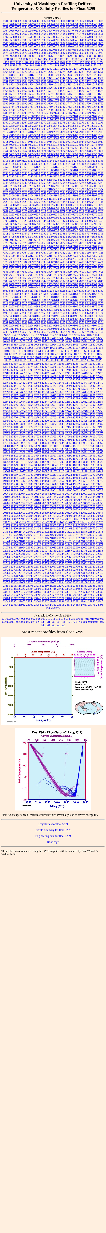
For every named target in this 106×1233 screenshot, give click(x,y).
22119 (37, 550)
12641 (99, 398)
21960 (84, 544)
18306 (53, 449)
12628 (99, 395)
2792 (56, 128)
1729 (56, 103)
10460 (6, 341)
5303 (81, 185)
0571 (94, 36)
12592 (99, 388)
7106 (88, 246)
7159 (5, 252)
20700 (37, 515)
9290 (37, 325)
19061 (76, 468)
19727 (14, 487)
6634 (43, 230)
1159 (25, 65)
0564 (50, 36)
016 (77, 618)
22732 (29, 569)
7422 (88, 262)
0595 (56, 40)
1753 (5, 106)
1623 (12, 97)
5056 (62, 147)
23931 (76, 601)
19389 (91, 477)
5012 (11, 141)
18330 (91, 449)
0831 (75, 46)
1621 (101, 94)
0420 (94, 30)
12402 (84, 369)
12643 (14, 401)
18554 (45, 455)
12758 (45, 414)
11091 (91, 354)
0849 (37, 49)
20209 (53, 499)
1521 (18, 87)
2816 (31, 132)
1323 (69, 74)
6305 (81, 217)
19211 (53, 474)
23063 (14, 582)
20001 (76, 490)
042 (102, 621)
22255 (91, 553)
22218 (37, 553)
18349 (6, 452)
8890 (37, 319)
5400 (12, 198)
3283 (94, 135)
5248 (31, 182)
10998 (53, 347)
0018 (100, 21)
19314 (14, 477)
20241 (84, 499)
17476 (6, 436)
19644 (68, 484)
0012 (69, 21)
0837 (12, 49)
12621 (45, 395)
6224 (18, 214)
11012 (91, 347)
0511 (31, 36)
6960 (81, 239)
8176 (31, 296)
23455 (91, 588)
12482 (22, 385)
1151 (75, 62)
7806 (69, 281)
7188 (101, 252)
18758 (14, 461)
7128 (11, 249)
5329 (31, 192)
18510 (29, 455)
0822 (31, 46)
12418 (83, 373)
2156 (31, 116)
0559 (43, 36)
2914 (5, 135)
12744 (60, 411)
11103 (75, 357)
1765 (81, 106)
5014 (24, 141)
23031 (60, 579)
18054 (76, 442)
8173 (12, 296)
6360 (43, 224)
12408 (14, 373)
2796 (75, 128)
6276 (75, 214)
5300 (62, 185)
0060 (62, 27)
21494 (22, 531)
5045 (101, 144)
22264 (6, 557)
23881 (60, 601)
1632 (50, 97)
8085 (101, 287)
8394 (69, 309)
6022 (12, 208)
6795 (12, 236)
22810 (60, 572)
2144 (56, 113)
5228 (5, 179)
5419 (100, 198)
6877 (43, 236)
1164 (56, 65)
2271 (50, 122)
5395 (81, 195)
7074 (69, 243)
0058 (50, 27)
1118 (62, 59)
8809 (18, 319)
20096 (91, 493)
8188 (81, 296)
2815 (24, 132)
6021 (5, 208)
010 (48, 618)
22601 (84, 563)
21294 (37, 525)
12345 (97, 360)
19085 (29, 471)
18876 (60, 465)
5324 (100, 189)
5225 (88, 176)
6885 (81, 236)
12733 (14, 411)
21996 (37, 547)
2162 (62, 116)
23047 (76, 579)
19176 (22, 474)
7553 (12, 268)
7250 (94, 255)
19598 (14, 484)
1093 (19, 59)
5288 (37, 185)
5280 (94, 182)
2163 (69, 116)
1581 (12, 94)
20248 (99, 499)
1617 (81, 94)
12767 (60, 414)
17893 (68, 439)
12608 (45, 392)
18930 (91, 465)
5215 (31, 176)
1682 (69, 100)
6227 (37, 214)
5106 (50, 157)
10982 (37, 344)
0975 (12, 55)
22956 (84, 576)
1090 (101, 55)
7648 (18, 277)
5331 (43, 192)
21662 (14, 534)
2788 (31, 128)
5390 (62, 195)
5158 (12, 166)
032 (53, 621)
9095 (37, 322)
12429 (45, 376)
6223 (12, 214)
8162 (62, 293)
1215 (87, 68)
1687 (101, 100)
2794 (62, 128)
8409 (5, 312)
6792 (94, 233)
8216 (31, 303)
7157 (94, 249)
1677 (43, 100)
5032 (31, 144)
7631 (88, 274)
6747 (24, 233)
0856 (75, 49)
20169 (22, 499)
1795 (31, 113)
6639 (69, 230)
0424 (18, 33)
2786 (18, 128)
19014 (29, 468)
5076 (75, 151)
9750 (100, 331)
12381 (76, 366)
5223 (75, 176)
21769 (91, 534)
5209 (94, 173)
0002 (12, 21)
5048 (18, 147)
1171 (99, 65)
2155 (24, 116)
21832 (76, 538)
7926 (43, 284)
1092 (13, 59)
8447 (37, 312)
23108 (84, 582)
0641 (81, 40)
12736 (29, 411)
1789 (5, 113)
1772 (18, 109)
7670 (81, 277)
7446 (18, 265)
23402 (37, 588)
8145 (24, 293)
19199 (45, 474)
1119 (68, 59)
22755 (84, 569)
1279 (69, 71)
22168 (76, 550)
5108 (63, 157)
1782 (62, 109)
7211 (24, 255)
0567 (69, 36)
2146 (69, 113)
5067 (24, 151)
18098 (37, 446)
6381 (69, 224)
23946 (6, 604)
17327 (68, 430)
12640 (91, 398)
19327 (29, 477)
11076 (30, 354)
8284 (37, 306)
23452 (84, 588)
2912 (94, 132)
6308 (101, 217)
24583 (76, 604)
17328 (76, 430)
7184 (75, 252)
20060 (53, 493)
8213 (12, 303)
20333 (68, 503)
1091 (6, 59)
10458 (99, 338)
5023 (75, 141)
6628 (5, 230)
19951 (22, 490)
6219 (94, 211)
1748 (75, 103)
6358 (31, 224)
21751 (76, 534)
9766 (77, 335)
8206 (69, 300)
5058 (75, 147)
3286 (12, 138)
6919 (43, 239)
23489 (37, 591)
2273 (62, 122)
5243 (101, 179)
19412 (22, 480)
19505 (68, 480)
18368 (22, 452)
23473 (6, 591)
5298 (50, 185)
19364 (76, 477)
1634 (62, 97)
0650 (31, 43)
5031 (24, 144)
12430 (53, 376)
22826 (68, 572)
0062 (75, 27)
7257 (24, 258)
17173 (84, 427)
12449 (22, 379)
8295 (43, 306)
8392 (56, 309)
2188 (101, 119)
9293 (50, 325)
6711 (5, 233)
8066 (69, 287)
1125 (6, 62)
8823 (31, 319)
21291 (29, 525)
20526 (84, 506)
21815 (45, 538)
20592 (99, 509)
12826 (91, 420)
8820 (24, 319)
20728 (60, 515)
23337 (84, 585)
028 (33, 621)
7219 (62, 255)
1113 (31, 59)
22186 (99, 550)
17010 (14, 427)
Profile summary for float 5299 (53, 829)
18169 (83, 446)
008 (38, 618)
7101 (75, 246)
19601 (22, 484)
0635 (69, 40)
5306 (101, 185)
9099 (50, 322)
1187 (18, 68)
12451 (37, 379)
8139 (100, 290)
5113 (88, 157)
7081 (101, 243)
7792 (62, 281)
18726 (84, 458)
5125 (56, 160)
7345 (75, 258)
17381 (14, 433)
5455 (37, 205)
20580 (84, 509)
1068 (31, 55)
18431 (84, 452)
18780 (45, 461)
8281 (31, 306)
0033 (69, 24)
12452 (45, 379)
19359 (68, 477)
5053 (50, 147)
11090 (83, 354)
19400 (99, 477)
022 (4, 621)
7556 (18, 268)
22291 (45, 557)
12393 (37, 369)
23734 (29, 598)
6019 (94, 205)
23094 (60, 582)
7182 (62, 252)
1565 (12, 90)
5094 (88, 154)
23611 (84, 595)
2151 (101, 113)
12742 (53, 411)
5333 (56, 192)
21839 (99, 538)
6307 (94, 217)
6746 (18, 233)
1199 (43, 68)
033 (58, 621)
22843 (91, 572)
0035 (81, 24)
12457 (84, 379)
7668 (75, 277)
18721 (76, 458)
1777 (31, 109)
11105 (91, 357)
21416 (22, 528)
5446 (88, 201)
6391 (88, 224)
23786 (76, 598)
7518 (56, 265)
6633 (37, 230)
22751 (68, 569)
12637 (68, 398)
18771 (37, 461)
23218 (37, 585)
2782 (94, 125)
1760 (50, 106)
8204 (56, 300)
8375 (94, 306)
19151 (6, 474)
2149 (88, 113)
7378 (5, 262)
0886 (56, 52)
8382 (18, 309)
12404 (91, 369)
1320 (50, 74)
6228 (43, 214)
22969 (99, 576)
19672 (76, 484)
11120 (67, 360)
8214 (18, 303)
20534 (14, 509)
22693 (60, 566)
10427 (90, 335)
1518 (100, 84)
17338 (84, 430)
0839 (18, 49)
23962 (22, 604)
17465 (84, 433)
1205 (81, 68)
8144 (18, 293)
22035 (53, 547)
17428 (53, 433)
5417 (88, 198)
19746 (29, 487)
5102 (25, 157)
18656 (29, 458)
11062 (83, 350)
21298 (45, 525)
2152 (5, 116)
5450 (12, 205)
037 (78, 621)
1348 (88, 78)
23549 (6, 595)
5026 (94, 141)
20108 (6, 496)
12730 (6, 411)
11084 (53, 354)
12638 (76, 398)
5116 (5, 160)
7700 (31, 281)
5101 (18, 157)
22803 (45, 572)
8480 (12, 316)
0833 (88, 46)
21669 (29, 534)
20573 (68, 509)
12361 (29, 363)
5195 (37, 173)
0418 (81, 30)
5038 (69, 144)
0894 (88, 52)
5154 (88, 163)
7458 (24, 265)
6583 (101, 227)
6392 (94, 224)
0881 (43, 52)
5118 (11, 160)
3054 (37, 135)
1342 (56, 78)
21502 (45, 531)
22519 (6, 563)
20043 (14, 493)
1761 (56, 106)
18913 (76, 465)
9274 (18, 325)
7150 (50, 249)
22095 (22, 550)
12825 (84, 420)
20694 (29, 515)
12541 (6, 388)
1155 (99, 62)
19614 (37, 484)
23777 (60, 598)
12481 (14, 385)
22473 (37, 560)
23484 (29, 591)
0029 (43, 24)
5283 (12, 185)
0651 (37, 43)
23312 (68, 585)
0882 (50, 52)
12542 (14, 388)
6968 (101, 239)
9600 (50, 328)
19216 (60, 474)
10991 (6, 347)
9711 (69, 331)
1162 (43, 65)
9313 (24, 328)
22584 (76, 563)
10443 (60, 338)
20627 (68, 512)
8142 (5, 293)
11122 (75, 360)
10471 (45, 341)
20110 (22, 496)
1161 (37, 65)
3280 (75, 135)
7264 (62, 258)
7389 (31, 262)
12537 (91, 385)
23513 (68, 591)
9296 (62, 325)
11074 (22, 354)
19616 (45, 484)
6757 (88, 233)
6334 (43, 220)
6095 (81, 208)
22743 (53, 569)
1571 (50, 90)
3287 (18, 138)
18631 (6, 458)
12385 (6, 369)
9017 (88, 319)
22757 (91, 569)
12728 (91, 407)
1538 (88, 87)
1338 (31, 78)
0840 (24, 49)
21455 (60, 528)
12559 (76, 388)
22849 (99, 572)
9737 (81, 331)
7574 (81, 268)
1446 (56, 81)
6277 (81, 214)
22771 (14, 572)
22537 (22, 563)
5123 (43, 160)
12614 (91, 392)
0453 (31, 33)
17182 (91, 427)
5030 (18, 144)
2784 (5, 128)
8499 (75, 316)
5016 (37, 141)
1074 (37, 55)
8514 (100, 316)
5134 (5, 163)
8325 (56, 306)
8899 (62, 319)
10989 (91, 344)
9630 (62, 328)
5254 (62, 182)
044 (48, 625)
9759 (39, 335)
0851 (43, 49)
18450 (91, 452)
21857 (29, 541)
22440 (14, 560)
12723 (60, 407)
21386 (6, 528)
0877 (24, 52)
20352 (91, 503)
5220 (56, 176)
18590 (68, 455)
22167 (68, 550)
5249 (37, 182)
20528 (99, 506)
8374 (88, 306)
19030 (53, 468)
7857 (18, 284)
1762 (62, 106)
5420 (5, 201)
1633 (56, 97)
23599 (60, 595)
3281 (81, 135)
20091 (84, 493)
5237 (62, 179)
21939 (60, 544)
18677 (45, 458)
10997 (45, 347)
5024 (81, 141)
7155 (81, 249)
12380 (68, 366)
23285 (53, 585)
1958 (37, 113)
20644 (99, 512)
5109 (69, 157)
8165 (81, 293)
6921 (56, 239)
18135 (68, 446)
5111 (75, 157)
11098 (38, 357)
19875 (91, 487)
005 (23, 618)
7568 (62, 268)
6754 (69, 233)
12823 (68, 420)
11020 (30, 350)
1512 (62, 84)
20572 (60, 509)
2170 (12, 119)
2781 (88, 125)
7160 (12, 252)
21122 (45, 522)
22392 (84, 557)
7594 (37, 271)
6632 (31, 230)
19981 (53, 490)
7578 (94, 268)
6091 (56, 208)
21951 (76, 544)
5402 (24, 198)
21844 (6, 541)
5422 (18, 201)
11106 (98, 357)
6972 (12, 243)
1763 (69, 106)
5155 (94, 163)
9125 (62, 322)
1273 (31, 71)
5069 (37, 151)
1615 (69, 94)
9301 (75, 325)
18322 (84, 449)
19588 (6, 484)
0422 (5, 33)
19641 (60, 484)
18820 (84, 461)
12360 (22, 363)
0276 (37, 30)
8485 (37, 316)
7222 (81, 255)
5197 (50, 173)
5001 (43, 138)
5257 (75, 182)
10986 (68, 344)
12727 (83, 407)
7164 (24, 252)
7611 (31, 274)
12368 (84, 363)
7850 (12, 284)
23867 (45, 601)
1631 (43, 97)
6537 (88, 227)
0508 (12, 36)
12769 (76, 414)
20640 (91, 512)
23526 (84, 591)
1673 (24, 100)
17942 (99, 439)
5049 (24, 147)
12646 (37, 401)
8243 (75, 303)
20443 (37, 506)
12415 (60, 373)
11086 (68, 354)
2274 (69, 122)
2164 (75, 116)
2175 (43, 119)
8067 (75, 287)
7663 (56, 277)
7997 (81, 284)
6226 (31, 214)
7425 (94, 262)
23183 (14, 585)
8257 (12, 306)
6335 (50, 220)
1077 (56, 55)
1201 (56, 68)
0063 (81, 27)
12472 (53, 382)
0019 (5, 24)
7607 (12, 274)
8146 (31, 293)
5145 (75, 163)
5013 (18, 141)
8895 (43, 319)
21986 (29, 547)
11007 (76, 347)
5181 (56, 170)
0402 (43, 30)
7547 (88, 265)
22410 (99, 557)
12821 (53, 420)
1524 (37, 87)
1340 (43, 78)
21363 (83, 525)
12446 (99, 376)
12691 (53, 404)
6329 (37, 220)
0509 (18, 36)
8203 (50, 300)
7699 (24, 281)
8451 (50, 312)
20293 (45, 503)
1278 (62, 71)
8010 (5, 287)
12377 (45, 366)
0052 (12, 27)
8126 (62, 290)
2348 (69, 125)
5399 (5, 198)
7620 (75, 274)
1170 (93, 65)
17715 (22, 439)
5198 (56, 173)
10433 (6, 338)
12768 (68, 414)
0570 (88, 36)
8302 (50, 306)
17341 (91, 430)
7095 (62, 246)
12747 (76, 411)
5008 (88, 138)
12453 (53, 379)
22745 (60, 569)
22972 (14, 579)
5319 (69, 189)
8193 (101, 296)
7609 (18, 274)
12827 (99, 420)
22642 (14, 566)
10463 (22, 341)
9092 (24, 322)
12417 (76, 373)
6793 (100, 233)
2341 (24, 125)
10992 (14, 347)
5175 (18, 170)
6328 (31, 220)
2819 (50, 132)
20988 (84, 518)
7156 (88, 249)
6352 (94, 220)
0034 (75, 24)
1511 (56, 84)
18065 (91, 442)
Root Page (53, 841)
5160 (24, 166)
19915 (14, 490)
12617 (14, 395)
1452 (88, 81)
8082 (94, 287)
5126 (62, 160)
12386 (14, 369)
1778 (37, 109)
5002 (50, 138)
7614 (50, 274)
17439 (76, 433)
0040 (94, 24)
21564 (91, 531)
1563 (101, 87)
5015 (31, 141)
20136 (68, 496)
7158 (100, 249)
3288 (24, 138)
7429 (5, 265)
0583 (12, 40)
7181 (56, 252)
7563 (43, 268)
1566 (18, 90)
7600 (75, 271)
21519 (53, 531)
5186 (81, 170)
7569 (69, 268)
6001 (43, 205)
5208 (88, 173)
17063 (22, 427)
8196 (12, 300)
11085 (60, 354)
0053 (18, 27)
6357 (24, 224)
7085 (24, 246)
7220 (69, 255)
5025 (88, 141)
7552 (5, 268)
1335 (12, 78)
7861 (24, 284)
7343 (69, 258)
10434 (14, 338)
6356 (18, 224)
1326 (81, 74)
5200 (69, 173)
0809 (12, 46)
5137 (24, 163)
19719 (6, 487)
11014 (99, 347)
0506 (101, 33)
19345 (45, 477)
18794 (53, 461)
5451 (18, 205)
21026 (6, 522)
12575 (91, 388)
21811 (37, 538)
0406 (62, 30)
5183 (69, 170)
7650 (24, 277)
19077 (22, 471)
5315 (43, 189)
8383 (24, 309)
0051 (5, 27)
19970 (37, 490)
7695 (12, 281)
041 (97, 621)
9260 (94, 322)
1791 (18, 113)
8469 (81, 312)
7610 (24, 274)
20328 (53, 503)
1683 (75, 100)
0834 (94, 46)
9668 (62, 331)
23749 (45, 598)
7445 (12, 265)
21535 (76, 531)
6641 (81, 230)
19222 (68, 474)
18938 (99, 465)
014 (68, 618)
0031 (56, 24)
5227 (100, 176)
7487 (37, 265)
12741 (45, 411)
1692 (24, 103)
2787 (24, 128)
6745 (11, 233)
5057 (69, 147)
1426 (50, 81)
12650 (68, 401)
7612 (37, 274)
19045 (60, 468)
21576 (99, 531)
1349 (94, 78)
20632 (84, 512)
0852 (50, 49)
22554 (37, 563)
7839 (94, 281)
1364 (24, 81)
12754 (22, 414)
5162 (37, 166)
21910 (37, 544)
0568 (75, 36)
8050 (43, 287)
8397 (81, 309)
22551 (29, 563)
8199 (31, 300)
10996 (37, 347)
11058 (75, 350)
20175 (29, 499)
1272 (24, 71)
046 (58, 625)
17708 (14, 439)
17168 (76, 427)
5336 (69, 192)
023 (9, 621)
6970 (5, 243)
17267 (29, 430)
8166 (88, 293)
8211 (100, 300)
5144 (69, 163)
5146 (81, 163)
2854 (75, 132)
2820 (56, 132)
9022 (101, 319)
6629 (12, 230)
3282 (88, 135)
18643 (14, 458)
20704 (45, 515)
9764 (64, 335)
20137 (76, 496)
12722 (52, 407)
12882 (53, 423)
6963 (88, 239)
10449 (76, 338)
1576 (81, 90)
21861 (37, 541)
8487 (50, 316)
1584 (31, 94)
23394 (29, 588)
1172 (5, 68)
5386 (43, 195)
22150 (52, 550)
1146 (43, 62)
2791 (50, 128)
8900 (69, 319)
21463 (68, 528)
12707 (91, 404)
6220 (100, 211)
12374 (29, 366)
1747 (69, 103)
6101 (12, 211)
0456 (50, 33)
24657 (84, 604)
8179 (43, 296)
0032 (62, 24)
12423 (14, 376)
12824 (76, 420)
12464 (29, 382)
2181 (75, 119)
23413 (45, 588)
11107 (8, 360)
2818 (43, 132)
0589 (24, 40)
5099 (5, 157)
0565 (56, 36)
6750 (43, 233)
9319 (43, 328)
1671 (12, 100)
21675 (45, 534)
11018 (14, 350)
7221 (75, 255)
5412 (56, 198)
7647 (12, 277)
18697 (60, 458)
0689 (62, 43)
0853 (56, 49)
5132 (94, 160)
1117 (56, 59)
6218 (87, 211)
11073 (14, 354)
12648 (53, 401)
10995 (30, 347)
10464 (29, 341)
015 (73, 618)
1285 (94, 71)
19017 (37, 468)
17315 (60, 430)
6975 (18, 243)
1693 (31, 103)
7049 (31, 243)
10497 (99, 341)
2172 (24, 119)
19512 (76, 480)
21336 (68, 525)
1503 (24, 84)
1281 (81, 71)
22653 (22, 566)
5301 (69, 185)
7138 (18, 249)
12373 (22, 366)
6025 (31, 208)
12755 (29, 414)
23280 (45, 585)
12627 (91, 395)
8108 (24, 290)
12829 (14, 423)
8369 (75, 306)
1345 (69, 78)
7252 (5, 258)
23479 (14, 591)
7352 (88, 258)
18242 (14, 449)
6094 (75, 208)
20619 (45, 512)
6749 (37, 233)
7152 (62, 249)
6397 (18, 227)
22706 (76, 566)
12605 (22, 392)
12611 (68, 392)
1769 (5, 109)
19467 (60, 480)
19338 (37, 477)
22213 (29, 553)
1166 (68, 65)
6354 (5, 224)
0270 (31, 30)
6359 (37, 224)
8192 (94, 296)
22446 (22, 560)
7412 (75, 262)
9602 (56, 328)
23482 (22, 591)
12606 (29, 392)
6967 (94, 239)
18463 (6, 455)
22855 (6, 576)
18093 (22, 446)
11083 (45, 354)
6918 (37, 239)
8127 (69, 290)
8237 (69, 303)
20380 (29, 506)
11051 (37, 350)
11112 (37, 360)
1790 (12, 113)
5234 (43, 179)
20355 (99, 503)
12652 (84, 401)
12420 (99, 373)
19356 (60, 477)
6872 (24, 236)
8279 (24, 306)
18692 (53, 458)
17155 (68, 427)
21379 (99, 525)
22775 (22, 572)
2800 (101, 128)
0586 (18, 40)
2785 (12, 128)
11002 (60, 347)
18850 (22, 465)
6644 (101, 230)
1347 (81, 78)
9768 (83, 335)
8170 (101, 293)
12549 (37, 388)
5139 (37, 163)
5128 (75, 160)
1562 (94, 87)
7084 (18, 246)
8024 (18, 287)
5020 (62, 141)
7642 (5, 277)
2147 (75, 113)
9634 (81, 328)
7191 (18, 255)
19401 (6, 480)
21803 (14, 538)
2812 (5, 132)
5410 (43, 198)
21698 (60, 534)
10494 (84, 341)
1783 (69, 109)
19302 (6, 477)
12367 (76, 363)
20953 (53, 518)
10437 (37, 338)
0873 (101, 49)
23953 (14, 604)
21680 (53, 534)
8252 (94, 303)
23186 (22, 585)
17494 (14, 436)
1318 (43, 74)
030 (43, 621)
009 (43, 618)
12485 (45, 385)
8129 (75, 290)
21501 (37, 531)
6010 (69, 205)
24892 (49, 607)
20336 (76, 503)
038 (83, 621)
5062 (94, 147)
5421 (12, 201)
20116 (29, 496)
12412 (45, 373)
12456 (76, 379)
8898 (56, 319)
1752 (101, 103)
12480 (6, 385)
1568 (31, 90)
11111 (30, 360)
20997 (99, 518)
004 (18, 618)
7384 (24, 262)
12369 (91, 363)
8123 (50, 290)
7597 (56, 271)
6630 (18, 230)
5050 (31, 147)
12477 (84, 382)
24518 (60, 604)
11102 (68, 357)
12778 (22, 417)
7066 (50, 243)
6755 (75, 233)
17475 (99, 433)
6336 (56, 220)
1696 (50, 103)
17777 (45, 439)
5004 (62, 138)
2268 (31, 122)
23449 (76, 588)
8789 (5, 319)
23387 (22, 588)
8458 (56, 312)
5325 (5, 192)
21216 (83, 522)
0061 (69, 27)
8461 (62, 312)
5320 (75, 189)
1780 (50, 109)
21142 (60, 522)
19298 (99, 474)
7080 (94, 243)
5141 (50, 163)
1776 (24, 109)
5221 (62, 176)
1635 (69, 97)
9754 (13, 335)
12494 (68, 385)
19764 (45, 487)
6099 (5, 211)
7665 (62, 277)
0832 (81, 46)
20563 (53, 509)
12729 (99, 407)
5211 (5, 176)
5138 (31, 163)
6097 (94, 208)
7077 (75, 243)
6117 (43, 211)
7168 (50, 252)
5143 (62, 163)
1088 (88, 55)
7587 (18, 271)
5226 (94, 176)
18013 (29, 442)
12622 (53, 395)
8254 (5, 306)
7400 (50, 262)
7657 (37, 277)
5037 (62, 144)
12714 (29, 407)
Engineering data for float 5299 (53, 835)
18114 (60, 446)
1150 (68, 62)
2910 (81, 132)
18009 (22, 442)
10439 (45, 338)
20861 (99, 515)
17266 (22, 430)
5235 (50, 179)
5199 (62, 173)
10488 (68, 341)
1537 (81, 87)
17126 (45, 427)
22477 (53, 560)
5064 (5, 151)
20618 (37, 512)
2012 (43, 113)
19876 (99, 487)
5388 (50, 195)
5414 (69, 198)
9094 (31, 322)
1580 (5, 94)
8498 (69, 316)
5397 (94, 195)
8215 (24, 303)
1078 (62, 55)
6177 (68, 211)
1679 (56, 100)
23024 (53, 579)
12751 (6, 414)
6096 (88, 208)
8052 (50, 287)
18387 (53, 452)
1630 (37, 97)
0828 (56, 46)
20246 (91, 499)
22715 (84, 566)
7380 (12, 262)
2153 (12, 116)
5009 (94, 138)
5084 (24, 154)
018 (87, 618)
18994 (14, 468)
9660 (43, 331)
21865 (45, 541)
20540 (22, 509)
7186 (88, 252)
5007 (81, 138)
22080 (99, 547)
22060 (76, 547)
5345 (81, 192)
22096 (29, 550)
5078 (88, 151)
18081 (6, 446)
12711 (14, 407)
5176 (24, 170)
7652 (31, 277)
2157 (37, 116)
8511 (94, 316)
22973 (22, 579)
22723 (99, 566)
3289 (31, 138)
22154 (60, 550)
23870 (53, 601)
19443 (45, 480)
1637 (75, 97)
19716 (99, 484)
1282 (88, 71)
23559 (22, 595)
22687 (53, 566)
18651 (22, 458)
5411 (50, 198)
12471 (45, 382)
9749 (94, 331)
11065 (98, 350)
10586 (22, 344)
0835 (101, 46)
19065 (91, 468)
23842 (6, 601)
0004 (24, 21)
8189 (88, 296)
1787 (94, 109)
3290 (37, 138)
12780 (37, 417)
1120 (74, 59)
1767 (94, 106)
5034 (43, 144)
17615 (91, 436)
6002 (50, 205)
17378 (6, 433)
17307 (45, 430)
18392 (60, 452)
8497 (62, 316)
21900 (14, 544)
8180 (50, 296)
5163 (43, 166)
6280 (101, 214)
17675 (6, 439)
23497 (53, 591)
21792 (6, 538)
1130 (37, 62)
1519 (5, 87)
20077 (68, 493)
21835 (83, 538)
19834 (60, 487)
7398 (43, 262)
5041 (88, 144)
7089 (43, 246)
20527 (91, 506)
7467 (31, 265)
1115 (44, 59)
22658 (29, 566)
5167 (69, 166)
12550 (45, 388)
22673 (37, 566)
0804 (94, 43)
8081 (88, 287)
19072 (14, 471)
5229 (12, 179)
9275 (24, 325)
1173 (12, 68)
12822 (60, 420)
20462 (45, 506)
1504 (31, 84)
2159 (50, 116)
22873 (22, 576)
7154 (75, 249)
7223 (88, 255)
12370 (99, 363)
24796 (99, 604)
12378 (53, 366)
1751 (94, 103)
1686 (94, 100)
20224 (68, 499)
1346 (75, 78)
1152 (81, 62)
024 (13, 621)
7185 (81, 252)
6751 (50, 233)
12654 (99, 401)
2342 (31, 125)
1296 (101, 71)
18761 (22, 461)
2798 (88, 128)
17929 (91, 439)
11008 (84, 347)
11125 (82, 360)
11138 (90, 360)
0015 (88, 21)
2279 (101, 122)
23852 (22, 601)
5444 (75, 201)
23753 (53, 598)
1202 (62, 68)
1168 (81, 65)
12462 (22, 382)
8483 (31, 316)
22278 (29, 557)
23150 (6, 585)
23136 (99, 582)
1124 (99, 59)
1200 (49, 68)
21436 (45, 528)
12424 (22, 376)
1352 (12, 81)
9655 (24, 331)
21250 (91, 522)
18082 (14, 446)
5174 (12, 170)
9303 (88, 325)
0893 (81, 52)
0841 (31, 49)
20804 (68, 515)
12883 (60, 423)
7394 (37, 262)
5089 (56, 154)
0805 (101, 43)
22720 (91, 566)
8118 (37, 290)
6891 (5, 239)
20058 (45, 493)
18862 (45, 465)
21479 (91, 528)
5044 (94, 144)
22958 (91, 576)
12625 (76, 395)
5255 (69, 182)
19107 (53, 471)
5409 (37, 198)
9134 (69, 322)
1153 (87, 62)
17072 (29, 427)
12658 (29, 404)
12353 (6, 363)
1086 (75, 55)
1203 (68, 68)
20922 (29, 518)
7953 (50, 284)
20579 (76, 509)
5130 (81, 160)
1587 (50, 94)
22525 (14, 563)
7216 (56, 255)
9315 (31, 328)
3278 (62, 135)
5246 (18, 182)
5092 (75, 154)
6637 (56, 230)
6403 (37, 227)
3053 (31, 135)
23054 (99, 579)
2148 (81, 113)
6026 (37, 208)
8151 (43, 293)
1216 (94, 68)
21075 (22, 522)
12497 (84, 385)
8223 (50, 303)
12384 (99, 366)
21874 (60, 541)
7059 (43, 243)
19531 (84, 480)
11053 (45, 350)
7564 (50, 268)
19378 (84, 477)
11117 (52, 360)
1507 (37, 84)
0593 (43, 40)
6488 (75, 227)
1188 (24, 68)
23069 (22, 582)
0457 (56, 33)
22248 (84, 553)
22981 (29, 579)
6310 (12, 220)
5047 (12, 147)
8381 (12, 309)
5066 (18, 151)
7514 (50, 265)
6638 (62, 230)
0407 (69, 30)
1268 (5, 71)
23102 (76, 582)
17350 (99, 430)
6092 (62, 208)
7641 (100, 274)
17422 (45, 433)
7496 (43, 265)
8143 (12, 293)
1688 (5, 103)
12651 (76, 401)
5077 (81, 151)
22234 (60, 553)
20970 (68, 518)
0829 (62, 46)
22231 (53, 553)
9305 (101, 325)
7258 (31, 258)
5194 (31, 173)
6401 (31, 227)
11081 (37, 354)
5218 (50, 176)
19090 (37, 471)
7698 (18, 281)
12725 (76, 407)
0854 (62, 49)
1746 (62, 103)
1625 (24, 97)
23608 (68, 595)
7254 (18, 258)
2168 (101, 116)
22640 (6, 566)
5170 (88, 166)
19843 (68, 487)
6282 (12, 217)
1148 (56, 62)
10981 (29, 344)
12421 (6, 376)
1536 (75, 87)
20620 (53, 512)
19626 (53, 484)
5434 (62, 201)
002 (9, 618)
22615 (91, 563)
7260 (37, 258)
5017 (43, 141)
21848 (22, 541)
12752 (14, 414)
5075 (69, 151)
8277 (18, 306)
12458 (91, 379)
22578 (68, 563)
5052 (43, 147)
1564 (5, 90)
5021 (69, 141)
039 (88, 621)
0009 (50, 21)
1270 (12, 71)
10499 (6, 344)
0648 (18, 43)
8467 (75, 312)
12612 (76, 392)
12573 (84, 388)
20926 (37, 518)
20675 (22, 515)
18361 (14, 452)
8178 (37, 296)
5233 (37, 179)
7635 (94, 274)
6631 (24, 230)
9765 (71, 335)
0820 (18, 46)
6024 (24, 208)
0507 (5, 36)
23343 (91, 585)
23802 (84, 598)
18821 (91, 461)
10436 (29, 338)
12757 (37, 414)
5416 (81, 198)
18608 (91, 455)
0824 (43, 46)
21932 (53, 544)
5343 (75, 192)
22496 (76, 560)
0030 (50, 24)
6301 (56, 217)
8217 (37, 303)
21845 (14, 541)
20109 (14, 496)
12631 (22, 398)
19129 (83, 471)
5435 (69, 201)
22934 (60, 576)
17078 (37, 427)
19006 (22, 468)
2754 (81, 125)
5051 (37, 147)
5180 (50, 170)
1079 (69, 55)
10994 (22, 347)
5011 (5, 141)
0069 (18, 30)
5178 (37, 170)
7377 (101, 258)
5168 (75, 166)
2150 (94, 113)
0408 (75, 30)
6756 (81, 233)
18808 (68, 461)
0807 (5, 46)
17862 (60, 439)
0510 (24, 36)
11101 (60, 357)
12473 (60, 382)
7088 (37, 246)
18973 (6, 468)
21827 (68, 538)
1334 (5, 78)
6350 (88, 220)
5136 (18, 163)
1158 (18, 65)
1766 (88, 106)
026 (23, 621)
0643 (94, 40)
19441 (37, 480)
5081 (5, 154)
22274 (22, 557)
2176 (50, 119)
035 (68, 621)
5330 (37, 192)
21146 (68, 522)
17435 (68, 433)
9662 (50, 331)
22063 (84, 547)
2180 (69, 119)
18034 (60, 442)
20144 (91, 496)
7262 (50, 258)
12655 (6, 404)
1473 (5, 84)
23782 (68, 598)
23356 (99, 585)
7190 (12, 255)
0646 (12, 43)
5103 (31, 157)
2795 (69, 128)
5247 (24, 182)
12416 (68, 373)
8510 (88, 316)
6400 (24, 227)
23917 (68, 601)
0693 (88, 43)
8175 (24, 296)
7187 (94, 252)
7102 (81, 246)
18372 (29, 452)
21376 (91, 525)
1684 (81, 100)
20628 (76, 512)
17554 (60, 436)
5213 (18, 176)
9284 (31, 325)
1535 (69, 87)
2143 (50, 113)
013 (63, 618)
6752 (56, 233)
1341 (50, 78)
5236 (56, 179)
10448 (68, 338)
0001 (5, 21)
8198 (24, 300)
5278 (81, 182)
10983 (45, 344)
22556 (53, 563)
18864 (53, 465)
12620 (37, 395)
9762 (51, 335)
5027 (100, 141)
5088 (50, 154)
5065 (12, 151)
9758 (32, 335)
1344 (62, 78)
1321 (56, 74)
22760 (99, 569)
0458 (62, 33)
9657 (31, 331)
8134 (88, 290)
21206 (75, 522)
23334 (76, 585)
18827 (6, 465)
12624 (68, 395)
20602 (14, 512)
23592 (37, 595)
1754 (12, 106)
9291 (43, 325)
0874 (5, 52)
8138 (94, 290)
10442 (53, 338)
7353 (94, 258)
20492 (60, 506)
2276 (81, 122)
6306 (88, 217)
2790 (43, 128)
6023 (18, 208)
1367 (43, 81)
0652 (43, 43)
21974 (6, 547)
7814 (75, 281)
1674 (31, 100)
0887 (62, 52)
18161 (76, 446)
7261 (43, 258)
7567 (56, 268)
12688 (45, 404)
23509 (60, 591)
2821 (62, 132)
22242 (68, 553)
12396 (53, 369)
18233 (6, 449)
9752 (7, 335)
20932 (45, 518)
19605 (29, 484)
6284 (24, 217)
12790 (6, 420)
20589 (91, 509)
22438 (6, 560)
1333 (101, 74)
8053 (56, 287)
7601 (81, 271)
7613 (43, 274)
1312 (5, 74)
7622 (81, 274)
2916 (18, 135)
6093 (69, 208)
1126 (12, 62)
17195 (99, 427)
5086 (37, 154)
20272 (22, 503)
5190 (5, 173)
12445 (91, 376)
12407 (6, 373)
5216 (37, 176)
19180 (29, 474)
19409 (14, 480)
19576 (91, 480)
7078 (81, 243)
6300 (50, 217)
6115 (37, 211)
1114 (38, 59)
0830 (69, 46)
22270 (14, 557)
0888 (69, 52)
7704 (37, 281)
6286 (37, 217)
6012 (81, 205)
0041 (101, 24)
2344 (43, 125)
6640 (75, 230)
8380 (5, 309)
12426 (29, 376)
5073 (56, 151)
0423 (12, 33)
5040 (81, 144)
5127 (69, 160)
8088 (12, 290)
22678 (45, 566)
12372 (14, 366)
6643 (94, 230)
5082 (12, 154)
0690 (69, 43)
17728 (29, 439)
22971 (6, 579)
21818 (52, 538)
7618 (62, 274)
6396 (12, 227)
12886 (84, 423)
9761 (45, 335)
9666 (56, 331)
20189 (45, 499)
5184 (75, 170)
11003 (68, 347)
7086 (31, 246)
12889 (99, 423)
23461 (99, 588)
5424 (31, 201)
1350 (101, 78)
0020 (12, 24)
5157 (5, 166)
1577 (88, 90)
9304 (94, 325)
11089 (75, 354)
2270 (43, 122)
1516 (88, 84)
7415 (81, 262)
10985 (60, 344)
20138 (83, 496)
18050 (68, 442)
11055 (60, 350)
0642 (88, 40)
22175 (83, 550)
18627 (99, 455)
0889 (75, 52)
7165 (31, 252)
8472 (88, 312)
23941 (84, 601)
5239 (75, 179)
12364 (53, 363)
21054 (14, 522)
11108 (15, 360)
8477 (5, 316)
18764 (29, 461)
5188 (94, 170)
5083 (18, 154)
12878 (22, 423)
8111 (31, 290)
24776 (91, 604)
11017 (7, 350)
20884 (6, 518)
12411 (37, 373)
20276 (29, 503)
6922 (62, 239)
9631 (69, 328)
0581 (100, 36)
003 (13, 618)
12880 (37, 423)
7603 (88, 271)
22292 (53, 557)
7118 (5, 249)
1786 (88, 109)
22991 (45, 579)
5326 (12, 192)
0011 (62, 21)
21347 (76, 525)
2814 (18, 132)
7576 (88, 268)
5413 (62, 198)
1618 (88, 94)
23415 (53, 588)
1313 (12, 74)
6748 (31, 233)
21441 (53, 528)
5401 (18, 198)
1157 (12, 65)
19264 (76, 474)
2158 (43, 116)
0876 (18, 52)
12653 (91, 401)
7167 (43, 252)
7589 (24, 271)
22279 (37, 557)
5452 (24, 205)
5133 (100, 160)
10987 (76, 344)
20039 (99, 490)
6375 (62, 224)
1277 (56, 71)
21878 (68, 541)
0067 (5, 30)
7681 (101, 277)
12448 (14, 379)
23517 (76, 591)
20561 (45, 509)
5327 (18, 192)
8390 (43, 309)
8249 (88, 303)
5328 (24, 192)
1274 (37, 71)
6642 (88, 230)
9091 (18, 322)
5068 (31, 151)
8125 (56, 290)
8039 (31, 287)
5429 (50, 201)
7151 (56, 249)
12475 (68, 382)
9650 (12, 331)
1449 (69, 81)
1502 (18, 84)
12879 (29, 423)
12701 (76, 404)
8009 (101, 284)
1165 (62, 65)
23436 (68, 588)
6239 (56, 214)
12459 (99, 379)
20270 (14, 503)
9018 (94, 319)
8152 (50, 293)
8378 (101, 306)
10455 (84, 338)
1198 (37, 68)
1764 (75, 106)
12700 (68, 404)
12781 (45, 417)
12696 (60, 404)
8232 (62, 303)
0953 (101, 52)
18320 (68, 449)
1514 (75, 84)
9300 (69, 325)
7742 (43, 281)
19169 (14, 474)
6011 (75, 205)
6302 (62, 217)
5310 (24, 189)
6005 (56, 205)
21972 (99, 544)
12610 (60, 392)
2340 (18, 125)
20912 (14, 518)
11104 (83, 357)
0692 (81, 43)
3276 (50, 135)
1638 (81, 97)
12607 (37, 392)
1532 (56, 87)
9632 (75, 328)
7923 (37, 284)
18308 (60, 449)
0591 (31, 40)
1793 (24, 113)
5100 (12, 157)
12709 (6, 407)
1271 (18, 71)
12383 (91, 366)
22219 (45, 553)
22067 (91, 547)
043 (43, 625)
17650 (99, 436)
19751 (37, 487)
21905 (29, 544)
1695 (43, 103)
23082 (53, 582)
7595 (43, 271)
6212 (81, 211)
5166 (62, 166)
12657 (22, 404)
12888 (91, 423)
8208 (81, 300)
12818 (29, 420)
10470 (37, 341)
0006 (37, 21)
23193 (29, 585)
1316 (31, 74)
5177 (31, 170)
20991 (91, 518)
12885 (76, 423)
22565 (60, 563)
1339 (37, 78)
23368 (14, 588)
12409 (22, 373)
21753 (84, 534)
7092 (56, 246)
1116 (50, 59)
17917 (84, 439)
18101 (45, 446)
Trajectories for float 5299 (53, 823)
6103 (25, 211)
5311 (31, 189)
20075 (60, 493)
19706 (91, 484)
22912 (37, 576)
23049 (84, 579)
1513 (69, 84)
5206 (75, 173)
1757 (31, 106)
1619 (94, 94)
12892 (6, 427)
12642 (6, 401)
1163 (50, 65)
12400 (68, 369)
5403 (31, 198)
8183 (62, 296)
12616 (6, 395)
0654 (50, 43)
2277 (88, 122)
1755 (18, 106)
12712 (21, 407)
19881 (6, 490)
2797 (81, 128)
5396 (88, 195)
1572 (56, 90)
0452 (24, 33)
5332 (50, 192)
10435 (22, 338)
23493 (45, 591)
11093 (7, 357)
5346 (88, 192)
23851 (14, 601)
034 (63, 621)
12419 (91, 373)
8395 (75, 309)
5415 (75, 198)
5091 (69, 154)
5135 (12, 163)
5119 (18, 160)
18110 (53, 446)
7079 (88, 243)
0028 (37, 24)
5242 (94, 179)
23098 (68, 582)
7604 (94, 271)
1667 (88, 97)
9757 (26, 335)
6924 (75, 239)
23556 (14, 595)
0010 (56, 21)
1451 (81, 81)
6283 (18, 217)
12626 (84, 395)
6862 (18, 236)
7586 (12, 271)
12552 (60, 388)
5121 (31, 160)
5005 (69, 138)
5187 (88, 170)
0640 (75, 40)
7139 (24, 249)
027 (28, 621)
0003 (18, 21)
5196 (43, 173)
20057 (37, 493)
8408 (101, 309)
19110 (60, 471)
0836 (5, 49)
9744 (88, 331)
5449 (5, 205)
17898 (76, 439)
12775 (6, 417)
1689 (12, 103)
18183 (91, 446)
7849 (5, 284)
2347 (62, 125)
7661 (50, 277)
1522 (24, 87)
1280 (75, 71)
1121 (81, 59)
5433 (56, 201)
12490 (60, 385)
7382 (18, 262)
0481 (94, 33)
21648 (6, 534)
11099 (45, 357)
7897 (31, 284)
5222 (69, 176)
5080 (101, 151)
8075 (81, 287)
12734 (22, 411)
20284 (37, 503)
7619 (69, 274)
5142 (56, 163)
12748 (84, 411)
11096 (22, 357)
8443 (24, 312)
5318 (62, 189)
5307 (5, 189)
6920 (50, 239)
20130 (37, 496)
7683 (5, 281)
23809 (99, 598)
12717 (45, 407)
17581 (68, 436)
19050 (68, 468)
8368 (69, 306)
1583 (24, 94)
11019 (22, 350)
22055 (68, 547)
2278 (94, 122)
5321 (81, 189)
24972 (56, 607)
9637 (88, 328)
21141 (52, 522)
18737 (91, 458)
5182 (62, 170)
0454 (37, 33)
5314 (37, 189)
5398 (101, 195)
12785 (76, 417)
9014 (81, 319)
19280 (83, 474)
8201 (43, 300)
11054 (53, 350)
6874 (37, 236)
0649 (24, 43)
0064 (88, 27)
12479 (99, 382)
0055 (31, 27)
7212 (31, 255)
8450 (43, 312)
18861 (37, 465)
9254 (75, 322)
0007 (43, 21)
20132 (45, 496)
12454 (60, 379)
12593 (6, 392)
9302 (81, 325)
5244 (5, 182)
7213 (37, 255)
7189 (5, 255)
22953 (76, 576)
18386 (45, 452)
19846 (76, 487)
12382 (84, 366)
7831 (81, 281)
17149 (60, 427)
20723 (53, 515)
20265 (6, 503)
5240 (81, 179)
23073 (45, 582)
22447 (29, 560)
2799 (94, 128)
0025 (24, 24)
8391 (50, 309)
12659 (37, 404)
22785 (29, 572)
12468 (37, 382)
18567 (60, 455)
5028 (5, 144)
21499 (29, 531)
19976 (45, 490)
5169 (81, 166)
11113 (45, 360)
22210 (22, 553)
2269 (37, 122)
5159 (18, 166)
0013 (75, 21)
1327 (88, 74)
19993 (60, 490)
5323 (94, 189)
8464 (69, 312)
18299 (45, 449)
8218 (43, 303)
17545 (45, 436)
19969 (29, 490)
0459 (69, 33)
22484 (60, 560)
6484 (56, 227)
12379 (60, 366)
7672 (88, 277)
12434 (76, 376)
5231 (24, 179)
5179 (43, 170)
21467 (76, 528)
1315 (24, 74)
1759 (43, 106)
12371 (6, 366)
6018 (88, 205)
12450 (29, 379)
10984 (53, 344)
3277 (56, 135)
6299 (43, 217)
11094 (15, 357)
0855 (69, 49)
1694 (37, 103)
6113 (31, 211)
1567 (24, 90)
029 (38, 621)
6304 (75, 217)
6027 (43, 208)
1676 (37, 100)
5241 (88, 179)
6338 (69, 220)
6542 (94, 227)
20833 (84, 515)
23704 (6, 598)
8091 (18, 290)
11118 (60, 360)
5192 (18, 173)
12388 (22, 369)
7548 (94, 265)
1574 (69, 90)
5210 (101, 173)
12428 (37, 376)
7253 (12, 258)
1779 (43, 109)
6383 (81, 224)
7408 (69, 262)
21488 (6, 531)
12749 (91, 411)
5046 (5, 147)
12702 (84, 404)
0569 (81, 36)
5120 (24, 160)
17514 (22, 436)
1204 (75, 68)
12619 (29, 395)
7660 (43, 277)
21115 (37, 522)
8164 (75, 293)
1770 (12, 109)
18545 (37, 455)
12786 (84, 417)
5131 (88, 160)
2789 (37, 128)
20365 (14, 506)
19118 (68, 471)
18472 (14, 455)
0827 (50, 46)
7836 (88, 281)
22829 (76, 572)
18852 (29, 465)
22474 (45, 560)
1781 (56, 109)
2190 (12, 122)
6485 (62, 227)
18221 (99, 446)
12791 (14, 420)
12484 (37, 385)
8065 (62, 287)
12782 (53, 417)
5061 (88, 147)
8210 (94, 300)
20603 (22, 512)
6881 (56, 236)
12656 (14, 404)
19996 (68, 490)
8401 (88, 309)
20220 (60, 499)
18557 (53, 455)
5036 (56, 144)
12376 (37, 366)
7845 (101, 281)
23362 (6, 588)
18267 (22, 449)
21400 (14, 528)
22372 (76, 557)
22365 (68, 557)
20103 (99, 493)
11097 (30, 357)
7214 (43, 255)
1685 (88, 100)
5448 (101, 201)
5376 (94, 192)
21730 (68, 534)
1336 (18, 78)
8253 (101, 303)
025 (18, 621)
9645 (100, 328)
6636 (50, 230)
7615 (56, 274)
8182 (56, 296)
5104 (37, 157)
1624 (18, 97)
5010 (101, 138)
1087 (81, 55)
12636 (60, 398)
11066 (7, 354)
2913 (100, 132)
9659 (37, 331)
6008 (62, 205)
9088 (12, 322)
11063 (91, 350)
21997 (45, 547)
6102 (18, 211)
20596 (6, 512)
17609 (84, 436)
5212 (11, 176)
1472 (101, 81)
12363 (45, 363)
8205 (62, 300)
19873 (84, 487)
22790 (37, 572)
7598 (62, 271)
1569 (37, 90)
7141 (37, 249)
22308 (60, 557)
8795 (12, 319)
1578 (94, 90)
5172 (101, 166)
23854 (29, 601)
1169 (87, 65)
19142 (99, 471)
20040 (6, 493)
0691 (75, 43)
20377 (22, 506)
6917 (31, 239)
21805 (22, 538)
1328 (94, 74)
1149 (62, 62)
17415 (37, 433)
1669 (101, 97)
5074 (62, 151)
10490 (76, 341)
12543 (22, 388)
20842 (91, 515)
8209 (88, 300)
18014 (37, 442)
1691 (18, 103)
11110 (23, 360)
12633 (37, 398)
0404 (50, 30)
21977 (14, 547)
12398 (60, 369)
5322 (88, 189)
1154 (93, 62)
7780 (50, 281)
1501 (12, 84)
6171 (62, 211)
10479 (53, 341)
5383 (24, 195)
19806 (53, 487)
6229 (50, 214)
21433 (37, 528)
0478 (81, 33)
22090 (14, 550)
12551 (53, 388)
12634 (45, 398)
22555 (45, 563)
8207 (75, 300)
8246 (81, 303)
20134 (52, 496)
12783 (60, 417)
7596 (50, 271)
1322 (62, 74)
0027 (31, 24)
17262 (14, 430)
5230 (18, 179)
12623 (60, 395)
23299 (60, 585)
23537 (99, 591)
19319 (22, 477)
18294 (37, 449)
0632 (62, 40)
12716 (37, 407)
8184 (69, 296)
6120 (56, 211)
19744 (22, 487)
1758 (37, 106)
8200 (37, 300)
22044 (60, 547)
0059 (56, 27)
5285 (24, 185)
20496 (68, 506)
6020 (100, 205)
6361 (50, 224)
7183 (69, 252)
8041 (37, 287)
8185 (75, 296)
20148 (99, 496)
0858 (88, 49)
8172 (5, 296)
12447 (6, 379)
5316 (50, 189)
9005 (75, 319)
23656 (91, 595)
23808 (91, 598)
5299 (56, 185)
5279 (88, 182)
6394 (5, 227)
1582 (18, 94)
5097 (101, 154)
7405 (62, 262)
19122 (76, 471)
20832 (76, 515)
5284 (18, 185)
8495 (56, 316)
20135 (60, 496)
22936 (68, 576)
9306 (5, 328)
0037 (88, 24)
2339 (12, 125)
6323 (24, 220)
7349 (81, 258)
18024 (45, 442)
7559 (37, 268)
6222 (5, 214)
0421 (100, 30)
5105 (44, 157)
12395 (45, 369)
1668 (94, 97)
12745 (68, 411)
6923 (69, 239)
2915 (12, 135)
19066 (99, 468)
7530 (62, 265)
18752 (6, 461)
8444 (31, 312)
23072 (37, 582)
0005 (31, 21)
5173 (5, 170)
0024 (18, 24)
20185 (37, 499)
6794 (5, 236)
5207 (81, 173)
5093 (81, 154)
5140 (43, 163)
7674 (94, 277)
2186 (88, 119)
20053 (29, 493)
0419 (88, 30)
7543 (75, 265)
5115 (100, 157)
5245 (12, 182)
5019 (56, 141)
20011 (91, 490)
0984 (18, 55)
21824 (60, 538)
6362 (56, 224)
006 (28, 618)
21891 (6, 544)
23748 (37, 598)
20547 (29, 509)
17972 (14, 442)
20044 (22, 493)
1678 (50, 100)
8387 (37, 309)
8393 (62, 309)
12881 (45, 423)
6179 (75, 211)
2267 (24, 122)
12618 (22, 395)
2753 (75, 125)
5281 (101, 182)
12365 (60, 363)
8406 (94, 309)
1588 (56, 94)
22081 (6, 550)
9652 (18, 331)
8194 (5, 300)
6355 (12, 224)
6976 (24, 243)
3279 (69, 135)
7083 (12, 246)
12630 (14, 398)
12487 (53, 385)
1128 (25, 62)
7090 (50, 246)
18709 (68, 458)
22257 (99, 553)
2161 (56, 116)
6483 (50, 227)
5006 (75, 138)
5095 (94, 154)
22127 (45, 550)
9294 (56, 325)
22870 (14, 576)
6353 (100, 220)
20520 (76, 506)
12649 (60, 401)
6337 (62, 220)
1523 (31, 87)
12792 (22, 420)
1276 (50, 71)
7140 (31, 249)
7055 (37, 243)
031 (48, 621)
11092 (98, 354)
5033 (37, 144)
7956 (56, 284)
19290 (91, 474)
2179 (62, 119)
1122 (87, 59)
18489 (22, 455)
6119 (49, 211)
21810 (29, 538)
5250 (43, 182)
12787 (91, 417)
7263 (56, 258)
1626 (31, 97)
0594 (50, 40)
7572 (75, 268)
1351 (5, 81)
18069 (99, 442)
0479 (88, 33)
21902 (22, 544)
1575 (75, 90)
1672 (18, 100)
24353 (53, 604)
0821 (24, 46)
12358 (14, 363)
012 (58, 618)
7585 (5, 271)
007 (33, 618)
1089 (94, 55)
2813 (12, 132)
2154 (18, 116)
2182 (81, 119)
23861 (37, 601)
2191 (18, 122)
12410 (29, 373)
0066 (101, 27)
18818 (76, 461)
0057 (43, 27)
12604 (14, 392)
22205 (14, 553)
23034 (68, 579)
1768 (101, 106)
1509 (43, 84)
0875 (12, 52)
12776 (14, 417)
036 (73, 621)
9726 (75, 331)
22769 (6, 572)
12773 (91, 414)
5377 (101, 192)
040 (92, 621)
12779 (29, 417)
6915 (18, 239)
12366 (68, 363)
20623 (60, 512)
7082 (5, 246)
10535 (14, 344)
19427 (29, 480)
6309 (5, 220)
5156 (101, 163)
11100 (53, 357)
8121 (43, 290)
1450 (75, 81)
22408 (91, 557)
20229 (76, 499)
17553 (53, 436)
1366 (37, 81)
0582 (5, 40)
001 (4, 618)
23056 (6, 582)
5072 (50, 151)
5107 (56, 157)
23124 (91, 582)
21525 (60, 531)
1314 (18, 74)
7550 (101, 265)
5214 (24, 176)
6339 (75, 220)
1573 (62, 90)
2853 (69, 132)
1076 (50, 55)
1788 (101, 109)
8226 (56, 303)
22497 (84, 560)
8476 (101, 312)
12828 (6, 423)
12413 (52, 373)
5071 (43, 151)
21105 (30, 522)
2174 (37, 119)
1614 (62, 94)
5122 (37, 160)
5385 (37, 195)
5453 (31, 205)
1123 (93, 59)
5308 (12, 189)
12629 (6, 398)
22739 (37, 569)
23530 (91, 591)
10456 (91, 338)
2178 (56, 119)
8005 (88, 284)
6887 (88, 236)
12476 (76, 382)
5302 (75, 185)
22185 (91, 550)
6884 (75, 236)
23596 (45, 595)
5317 (56, 189)
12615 (99, 392)
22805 (53, 572)
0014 (81, 21)
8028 (24, 287)
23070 (29, 582)
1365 (31, 81)
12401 (76, 369)
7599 (69, 271)
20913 (22, 518)
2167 (94, 116)
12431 (60, 376)
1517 (94, 84)
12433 (68, 376)
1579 (101, 90)
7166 (37, 252)
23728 (22, 598)
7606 (5, 274)
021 (102, 618)
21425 (29, 528)
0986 (24, 55)
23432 (60, 588)
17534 (37, 436)
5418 (94, 198)
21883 (84, 541)
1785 (81, 109)
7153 (69, 249)
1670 (5, 100)
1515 (81, 84)
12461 (14, 382)
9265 (5, 325)
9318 (37, 328)
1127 (18, 62)
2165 (81, 116)
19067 (6, 471)
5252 (56, 182)
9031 (5, 322)
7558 (31, 268)
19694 (84, 484)
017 (82, 618)
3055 (43, 135)
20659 (6, 515)
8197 (18, 300)
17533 (29, 436)
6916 (24, 239)
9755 (20, 335)
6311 (18, 220)
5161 (31, 166)
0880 (37, 52)
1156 (6, 65)
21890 (99, 541)
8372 (81, 306)
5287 (31, 185)
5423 (24, 201)
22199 (6, 553)
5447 (94, 201)
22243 (76, 553)
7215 (50, 255)
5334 (62, 192)
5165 (56, 166)
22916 (45, 576)
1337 (24, 78)
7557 (24, 268)
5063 (101, 147)
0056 (37, 27)
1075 (43, 55)
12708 (99, 404)
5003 (56, 138)
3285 (5, 138)
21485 (99, 528)
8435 (18, 312)
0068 (12, 30)
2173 (31, 119)
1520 (12, 87)
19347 (53, 477)
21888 (91, 541)
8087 (5, 290)
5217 (43, 176)
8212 (5, 303)
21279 (6, 525)
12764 (53, 414)
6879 (50, 236)
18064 (84, 442)
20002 (84, 490)
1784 (75, 109)
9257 (88, 322)
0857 (81, 49)
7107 (94, 246)
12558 (68, 388)
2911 (88, 132)
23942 (91, 601)
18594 (76, 455)
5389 (56, 195)
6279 (94, 214)
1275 (43, 71)
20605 (29, 512)
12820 (45, 420)
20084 (76, 493)
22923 (53, 576)
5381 (18, 195)
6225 (24, 214)
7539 (69, 265)
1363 (18, 81)
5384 (31, 195)
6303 (69, 217)
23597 (53, 595)
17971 (6, 442)
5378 (5, 195)
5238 (69, 179)
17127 (53, 427)
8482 (24, 316)
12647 (45, 401)
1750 (88, 103)
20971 (76, 518)
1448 (62, 81)
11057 (68, 350)
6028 (50, 208)
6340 (81, 220)
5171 (94, 166)
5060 (81, 147)
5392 (75, 195)
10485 (60, 341)
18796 (60, 461)
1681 (62, 100)
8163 (69, 293)
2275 (75, 122)
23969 (29, 604)
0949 (94, 52)
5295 (43, 185)
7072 (62, 243)
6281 (5, 217)
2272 (56, 122)
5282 (5, 185)
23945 (99, 601)
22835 (84, 572)
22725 (14, 569)
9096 (43, 322)
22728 (22, 569)
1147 (50, 62)
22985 (37, 579)
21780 (99, 534)
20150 (6, 499)
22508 (91, 560)
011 (53, 618)
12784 (68, 417)
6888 (94, 236)
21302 (53, 525)
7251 (100, 255)
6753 (62, 233)
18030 (53, 442)
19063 (84, 468)
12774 (99, 414)
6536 (81, 227)
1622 (5, 97)
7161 (18, 252)
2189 (5, 122)
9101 (56, 322)
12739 (37, 411)
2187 (94, 119)
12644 (22, 401)
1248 (100, 68)
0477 (75, 33)
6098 (101, 208)
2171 (18, 119)
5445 (81, 201)
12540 (99, 385)
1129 (31, 62)
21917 (45, 544)
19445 (53, 480)
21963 (91, 544)
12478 (91, 382)
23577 (29, 595)
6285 (31, 217)
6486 (69, 227)
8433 (12, 312)
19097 (45, 471)
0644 (101, 40)
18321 (76, 449)
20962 (60, 518)
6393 (101, 224)
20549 (37, 509)
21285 (14, 525)
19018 (45, 468)
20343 (84, 503)
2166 (88, 116)
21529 (68, 531)
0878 (31, 52)
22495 (68, 560)
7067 (56, 243)
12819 (37, 420)
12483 (29, 385)
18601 (84, 455)
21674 (37, 534)
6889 (101, 236)
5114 (94, 157)
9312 (18, 328)
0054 (24, 27)
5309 (18, 189)
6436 (43, 227)
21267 (99, 522)
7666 (69, 277)
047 (63, 625)
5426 (43, 201)
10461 (14, 341)
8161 (56, 293)
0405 (56, 30)
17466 (91, 433)
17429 (60, 433)
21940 (68, 544)
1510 (50, 84)
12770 (84, 414)
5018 (50, 141)
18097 (29, 446)
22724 (6, 569)
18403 (68, 452)
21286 (22, 525)
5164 (50, 166)
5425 (37, 201)
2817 (37, 132)
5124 (50, 160)
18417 (76, 452)
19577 (99, 480)
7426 (101, 262)
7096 (69, 246)
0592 (37, 40)
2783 (101, 125)
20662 (14, 515)
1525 (43, 87)
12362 (37, 363)
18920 (84, 465)
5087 (43, 154)
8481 (18, 316)
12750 (99, 411)
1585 (37, 94)
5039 (75, 144)
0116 (24, 30)
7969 (69, 284)
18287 (29, 449)
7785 (56, 281)
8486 (43, 316)
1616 (75, 94)
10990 (99, 344)
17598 (76, 436)
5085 (31, 154)
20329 (60, 503)
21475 (84, 528)
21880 (76, 541)
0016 (94, 21)
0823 (37, 46)
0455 (43, 33)
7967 (62, 284)
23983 (37, 604)
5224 (81, 176)
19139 (91, 471)
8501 (81, 316)
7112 (100, 246)
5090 (62, 154)
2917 (24, 135)
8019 (12, 287)
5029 (12, 144)
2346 (56, 125)
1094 (25, 59)
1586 (43, 94)
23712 (14, 598)
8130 (81, 290)
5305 (94, 185)
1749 (81, 103)
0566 (62, 36)
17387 (22, 433)
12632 (29, 398)
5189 (101, 170)
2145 (62, 113)
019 (92, 618)
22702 (68, 566)
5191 (12, 173)
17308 (53, 430)
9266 (12, 325)
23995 (45, 604)
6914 (12, 239)
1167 (75, 65)
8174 (18, 296)
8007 (94, 284)
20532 (6, 509)
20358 (6, 506)
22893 (29, 576)
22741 (45, 569)
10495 (91, 341)
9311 (11, 328)
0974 (5, 55)
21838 (91, 538)
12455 (68, 379)
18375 (37, 452)
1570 (43, 90)
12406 (99, 369)
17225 (6, 430)
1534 (62, 87)
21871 (53, 541)
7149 (43, 249)
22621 (99, 563)
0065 (94, 27)
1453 (94, 81)
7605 (101, 271)
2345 (50, 125)
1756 (24, 106)
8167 (94, 293)
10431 (98, 335)
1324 (75, 74)
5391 (69, 195)
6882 (62, 236)
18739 (99, 458)
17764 (37, 439)
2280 (5, 125)
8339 (62, 306)
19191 (37, 474)
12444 (84, 376)
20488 (53, 506)
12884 (68, 423)
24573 (68, 604)
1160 (31, 65)
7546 (81, 265)
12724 (68, 407)
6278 (88, 214)
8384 (31, 309)
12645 (29, 401)
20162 (14, 499)
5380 (12, 195)
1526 (50, 87)
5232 (31, 179)
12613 (83, 392)
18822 (99, 461)
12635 (53, 398)
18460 (99, 452)
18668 (37, 458)
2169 (5, 119)
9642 (94, 328)
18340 (99, 449)
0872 (94, 49)
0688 (56, 43)
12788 (99, 417)
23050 (91, 579)
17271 (37, 430)
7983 (75, 284)
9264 (101, 322)
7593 (31, 271)
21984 (22, 547)
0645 (5, 43)
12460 (6, 382)
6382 (75, 224)
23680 (99, 595)
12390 (29, 369)
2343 (37, 125)
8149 (37, 293)
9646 (5, 331)
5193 (24, 173)
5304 (88, 185)
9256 (81, 322)
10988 (84, 344)
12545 (29, 388)
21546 (84, 531)
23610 (76, 595)
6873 (31, 236)
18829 (14, 465)
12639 (84, 398)
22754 (76, 569)
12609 (53, 392)
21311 (60, 525)
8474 (94, 312)
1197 (30, 68)
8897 (50, 319)
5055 (56, 147)
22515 (99, 560)
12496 (76, 385)
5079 (94, 151)
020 (97, 618)
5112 (81, 157)
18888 (68, 465)
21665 (22, 534)
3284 (101, 135)
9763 (58, 335)
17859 (53, 439)
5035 (50, 144)
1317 (37, 74)
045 (53, 625)
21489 (14, 531)
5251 (50, 182)
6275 (69, 214)
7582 (101, 268)
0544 (37, 36)
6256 (62, 214)
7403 (56, 262)
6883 (69, 236)
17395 (29, 433)
